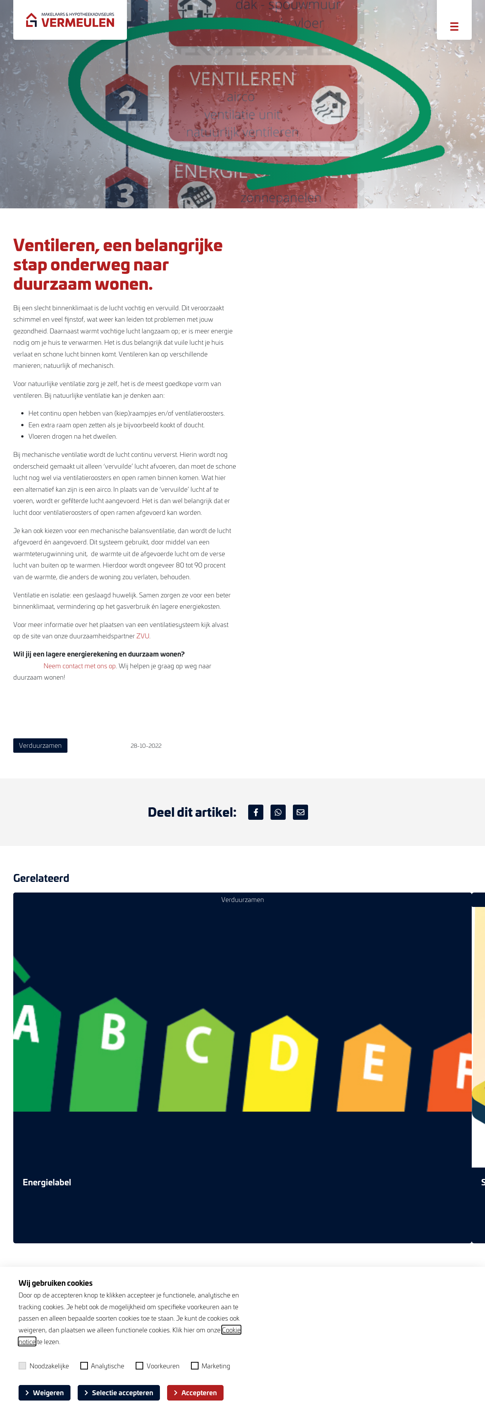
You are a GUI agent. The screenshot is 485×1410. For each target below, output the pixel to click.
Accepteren (195, 1392)
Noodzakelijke (44, 1366)
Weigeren (44, 1392)
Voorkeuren (158, 1366)
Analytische (102, 1366)
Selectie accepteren (118, 1392)
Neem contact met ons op (80, 665)
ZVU (142, 636)
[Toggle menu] (454, 26)
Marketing (211, 1366)
